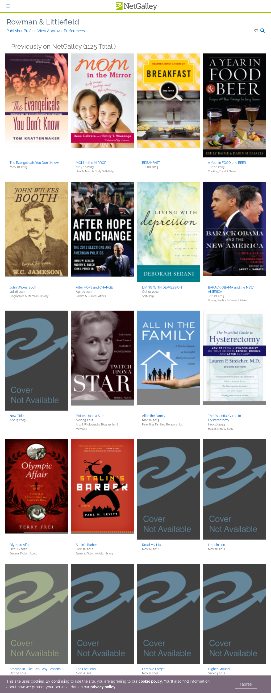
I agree (246, 684)
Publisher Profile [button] (21, 31)
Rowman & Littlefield (42, 22)
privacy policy (102, 687)
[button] (256, 31)
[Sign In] (8, 6)
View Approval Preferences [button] (61, 31)
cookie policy (150, 681)
